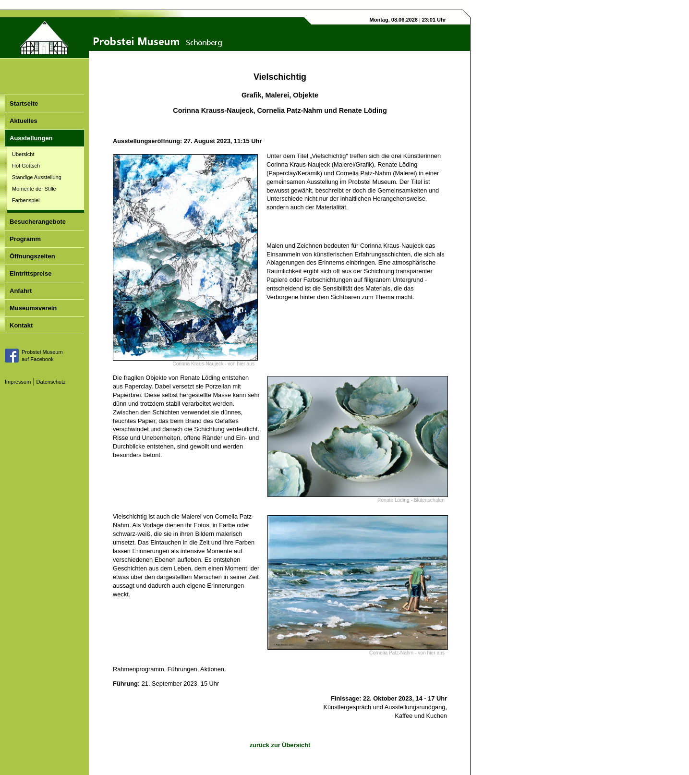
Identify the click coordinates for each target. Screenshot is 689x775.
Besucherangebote (38, 221)
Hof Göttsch (26, 166)
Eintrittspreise (30, 273)
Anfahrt (21, 290)
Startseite (24, 103)
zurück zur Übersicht (280, 745)
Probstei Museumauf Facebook (42, 355)
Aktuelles (23, 120)
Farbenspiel (25, 200)
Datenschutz (51, 382)
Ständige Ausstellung (36, 177)
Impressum (18, 382)
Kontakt (21, 325)
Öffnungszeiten (32, 256)
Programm (25, 238)
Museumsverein (33, 308)
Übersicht (23, 154)
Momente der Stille (34, 189)
